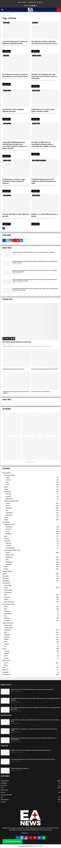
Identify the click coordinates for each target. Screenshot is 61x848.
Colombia (8, 496)
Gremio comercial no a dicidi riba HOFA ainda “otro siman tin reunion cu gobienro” (33, 252)
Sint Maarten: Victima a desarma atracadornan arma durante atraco (44, 42)
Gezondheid (9, 526)
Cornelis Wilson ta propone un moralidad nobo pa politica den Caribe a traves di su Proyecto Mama (35, 720)
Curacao (8, 503)
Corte (5, 594)
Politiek (6, 569)
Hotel (5, 609)
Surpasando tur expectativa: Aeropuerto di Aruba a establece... (16, 392)
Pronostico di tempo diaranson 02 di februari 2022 (44, 369)
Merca (5, 641)
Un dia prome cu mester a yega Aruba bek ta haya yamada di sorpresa (13, 181)
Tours (5, 616)
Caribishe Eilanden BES (10, 550)
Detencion (6, 653)
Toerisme (6, 538)
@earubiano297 (30, 462)
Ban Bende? (5, 672)
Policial (6, 587)
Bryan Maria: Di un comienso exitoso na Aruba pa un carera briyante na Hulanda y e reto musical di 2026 (34, 738)
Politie (5, 566)
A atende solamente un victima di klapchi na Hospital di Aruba (14, 42)
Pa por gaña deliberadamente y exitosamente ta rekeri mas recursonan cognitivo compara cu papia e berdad (14, 145)
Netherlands (9, 515)
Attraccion (7, 618)
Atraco (6, 655)
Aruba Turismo (6, 604)
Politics (6, 519)
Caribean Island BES (9, 501)
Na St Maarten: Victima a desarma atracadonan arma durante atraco (15, 75)
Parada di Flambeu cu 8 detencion (20, 768)
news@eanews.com (33, 833)
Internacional (43, 160)
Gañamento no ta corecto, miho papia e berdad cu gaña (42, 110)
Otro (5, 646)
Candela (6, 658)
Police (5, 517)
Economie (8, 529)
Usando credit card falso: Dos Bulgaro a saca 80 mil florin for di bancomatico (31, 750)
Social (7, 484)
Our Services (32, 2)
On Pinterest (6, 409)
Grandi (6, 663)
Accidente (6, 651)
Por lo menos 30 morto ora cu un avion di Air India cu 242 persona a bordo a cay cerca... (33, 759)
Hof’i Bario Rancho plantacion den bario (16, 342)
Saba (33, 160)
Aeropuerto (7, 620)
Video (4, 667)
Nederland (8, 564)
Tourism (6, 489)
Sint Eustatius (9, 512)
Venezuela (8, 494)
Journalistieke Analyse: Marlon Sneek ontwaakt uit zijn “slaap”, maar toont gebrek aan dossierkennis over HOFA (35, 289)
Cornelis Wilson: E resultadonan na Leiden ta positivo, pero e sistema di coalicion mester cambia (34, 729)
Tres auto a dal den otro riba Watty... (40, 392)
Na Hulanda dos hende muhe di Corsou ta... (13, 369)
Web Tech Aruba (38, 846)
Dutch (3, 522)
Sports (6, 487)
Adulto (6, 665)
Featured (34, 55)
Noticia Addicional (9, 602)
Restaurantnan (8, 613)
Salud (5, 22)
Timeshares (7, 611)
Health (7, 477)
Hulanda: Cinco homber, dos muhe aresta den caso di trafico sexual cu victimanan (44, 76)
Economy (8, 480)
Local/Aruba (7, 475)
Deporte (4, 573)
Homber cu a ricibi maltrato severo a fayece (44, 215)
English (4, 473)
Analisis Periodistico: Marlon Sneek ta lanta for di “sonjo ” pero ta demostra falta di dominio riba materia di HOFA (34, 280)
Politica (6, 590)
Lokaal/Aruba (7, 524)
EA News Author (7, 45)
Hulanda (38, 55)
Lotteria (6, 599)
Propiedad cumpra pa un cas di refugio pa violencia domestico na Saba (43, 181)
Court (7, 482)
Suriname (6, 644)
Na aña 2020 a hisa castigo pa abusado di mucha (13, 110)
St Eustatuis (5, 576)
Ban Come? (5, 669)
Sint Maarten (35, 22)
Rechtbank (8, 534)
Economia (6, 597)
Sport (5, 536)
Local (8, 22)
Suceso (4, 648)
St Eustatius (5, 578)
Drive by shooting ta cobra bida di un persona (15, 215)
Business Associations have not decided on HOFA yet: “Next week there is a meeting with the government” (34, 271)
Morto (4, 660)
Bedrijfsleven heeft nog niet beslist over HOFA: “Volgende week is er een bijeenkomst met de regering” (35, 262)
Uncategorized (6, 674)
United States (9, 498)
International (7, 491)
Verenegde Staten (10, 548)
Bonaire (8, 505)
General (6, 606)
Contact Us (40, 2)
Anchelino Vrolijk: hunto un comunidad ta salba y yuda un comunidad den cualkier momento (43, 144)
